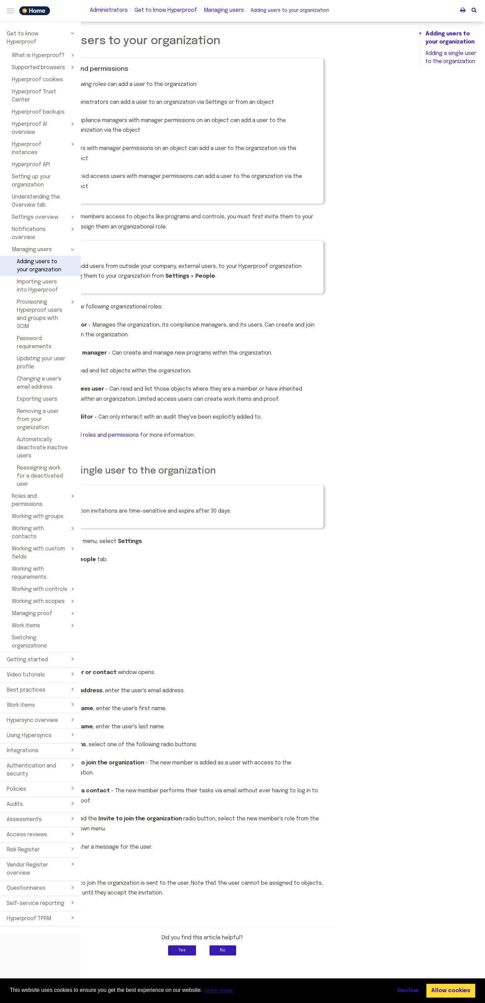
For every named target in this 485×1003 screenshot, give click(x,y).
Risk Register (41, 849)
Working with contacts (44, 532)
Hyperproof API (31, 165)
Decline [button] (408, 991)
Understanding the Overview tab (36, 201)
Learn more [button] (218, 991)
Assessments (41, 818)
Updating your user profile (41, 363)
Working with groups (37, 516)
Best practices (41, 689)
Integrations (41, 750)
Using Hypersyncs (41, 734)
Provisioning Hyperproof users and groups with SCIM (46, 313)
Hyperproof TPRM (41, 917)
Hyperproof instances (44, 148)
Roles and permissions (44, 499)
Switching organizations (29, 642)
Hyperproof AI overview (44, 127)
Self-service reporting (41, 902)
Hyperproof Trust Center (34, 96)
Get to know (165, 10)
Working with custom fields (44, 552)
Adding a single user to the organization (450, 57)
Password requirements (34, 342)
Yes (262, 950)
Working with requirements (29, 573)
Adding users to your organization (39, 266)
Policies (41, 788)
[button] (474, 9)
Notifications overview (44, 232)
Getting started (41, 659)
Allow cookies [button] (450, 991)
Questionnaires (41, 887)
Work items (44, 625)
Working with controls (44, 589)
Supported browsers (44, 67)
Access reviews (41, 834)
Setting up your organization (31, 181)
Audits (41, 803)
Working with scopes (44, 601)
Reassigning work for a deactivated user (40, 476)
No (303, 950)
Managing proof (44, 613)
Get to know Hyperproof (41, 37)
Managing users (44, 249)
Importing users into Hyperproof (37, 286)
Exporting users (37, 399)
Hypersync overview (41, 719)
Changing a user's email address (39, 383)
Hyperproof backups (38, 112)
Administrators (109, 10)
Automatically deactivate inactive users (42, 448)
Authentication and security (41, 769)
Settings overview (44, 217)
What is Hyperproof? (44, 55)
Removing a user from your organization (38, 419)
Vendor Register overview (41, 868)
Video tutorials (41, 674)
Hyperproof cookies (37, 80)
